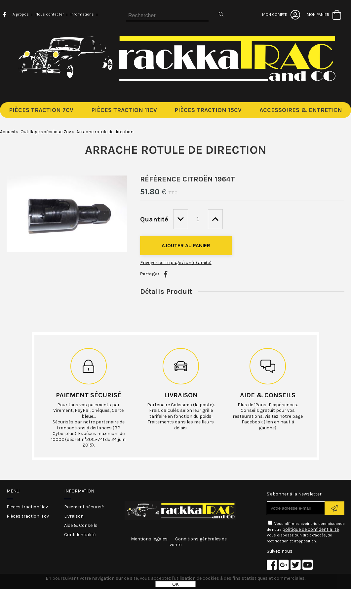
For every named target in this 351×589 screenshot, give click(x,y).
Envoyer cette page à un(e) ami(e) (176, 262)
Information (79, 491)
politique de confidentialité (310, 529)
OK (175, 584)
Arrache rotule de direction (175, 150)
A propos (21, 14)
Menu (13, 491)
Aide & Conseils (81, 525)
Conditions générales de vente (198, 542)
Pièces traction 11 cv (28, 516)
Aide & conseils (267, 395)
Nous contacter (49, 14)
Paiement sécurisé (88, 395)
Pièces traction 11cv (27, 507)
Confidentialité (80, 534)
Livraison (181, 395)
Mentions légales (149, 539)
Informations (82, 14)
